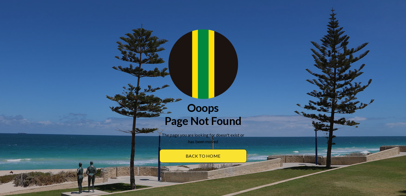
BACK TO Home (203, 155)
